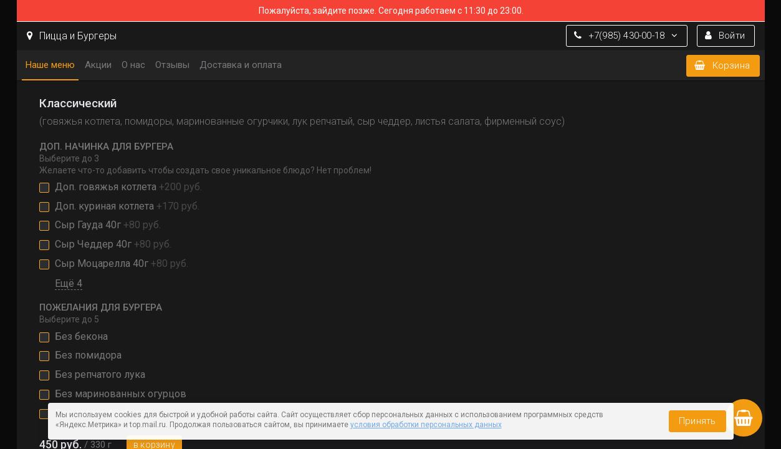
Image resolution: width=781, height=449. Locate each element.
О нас (133, 64)
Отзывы (172, 64)
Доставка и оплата (240, 64)
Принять (697, 421)
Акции (98, 64)
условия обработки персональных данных (426, 424)
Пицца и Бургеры (72, 36)
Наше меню (50, 64)
